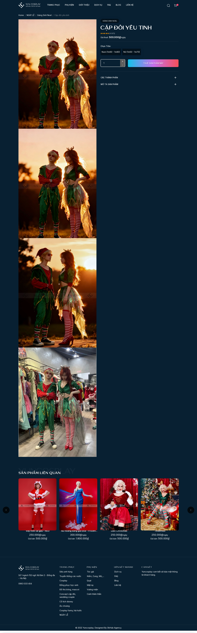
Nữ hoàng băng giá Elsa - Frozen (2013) (119, 533)
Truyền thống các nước (70, 578)
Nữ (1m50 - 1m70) (131, 52)
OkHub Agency (114, 630)
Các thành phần (109, 77)
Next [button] (190, 511)
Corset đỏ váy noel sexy (37, 533)
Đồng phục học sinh (69, 587)
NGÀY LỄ (30, 15)
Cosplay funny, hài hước (71, 612)
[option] (37, 510)
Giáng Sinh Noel (44, 15)
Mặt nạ (90, 587)
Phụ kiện (69, 5)
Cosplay (63, 583)
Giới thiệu (84, 5)
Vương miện (92, 592)
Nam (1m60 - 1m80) (111, 52)
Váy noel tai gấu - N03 (78, 533)
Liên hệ (129, 5)
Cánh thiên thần (94, 596)
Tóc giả (90, 574)
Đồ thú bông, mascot (69, 592)
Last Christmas (160, 533)
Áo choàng (65, 608)
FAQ (109, 5)
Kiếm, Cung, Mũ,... (95, 578)
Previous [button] (6, 511)
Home (21, 15)
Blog (118, 5)
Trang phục (53, 5)
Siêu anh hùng (66, 574)
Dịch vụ (98, 5)
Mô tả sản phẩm (109, 84)
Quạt (89, 583)
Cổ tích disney (66, 604)
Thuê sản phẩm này (153, 63)
